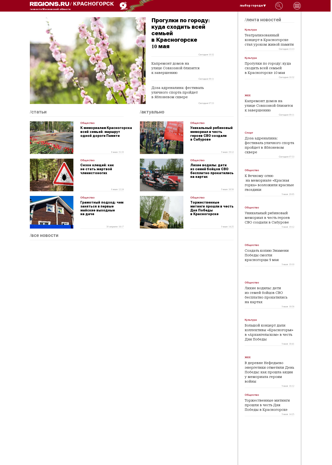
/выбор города (253, 5)
